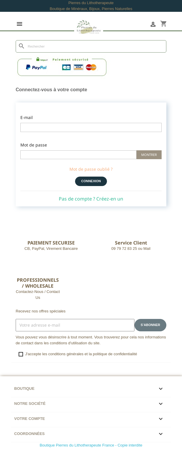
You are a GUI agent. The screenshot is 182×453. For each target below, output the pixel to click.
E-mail (26, 117)
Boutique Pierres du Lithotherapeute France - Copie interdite (91, 445)
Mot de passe (33, 145)
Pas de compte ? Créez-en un (91, 198)
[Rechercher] (91, 46)
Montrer (149, 154)
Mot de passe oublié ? (91, 169)
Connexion (91, 181)
